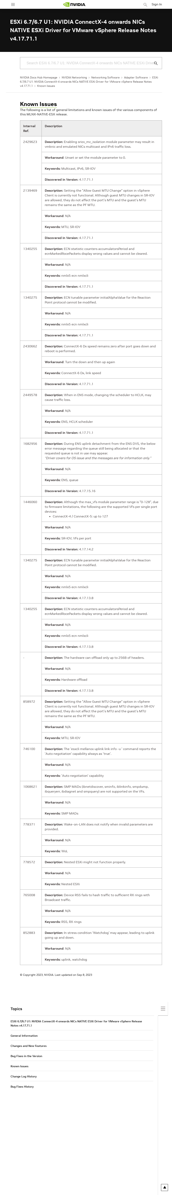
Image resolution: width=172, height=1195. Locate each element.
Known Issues (46, 86)
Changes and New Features (29, 1046)
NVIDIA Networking (74, 77)
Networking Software (105, 77)
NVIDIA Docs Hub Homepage (38, 77)
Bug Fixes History (22, 1086)
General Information (24, 1035)
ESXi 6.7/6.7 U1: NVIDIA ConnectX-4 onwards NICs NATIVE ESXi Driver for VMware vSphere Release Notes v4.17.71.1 (89, 82)
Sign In (157, 4)
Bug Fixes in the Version (26, 1056)
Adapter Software (136, 77)
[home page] (74, 4)
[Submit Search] (154, 63)
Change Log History (24, 1076)
